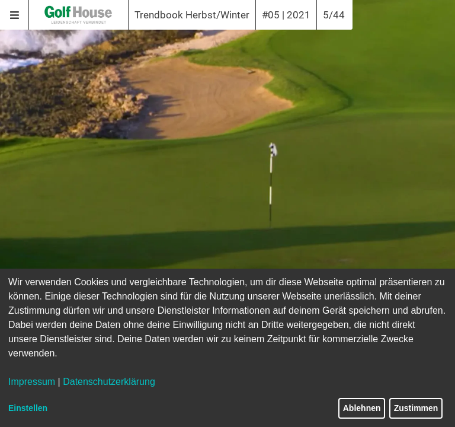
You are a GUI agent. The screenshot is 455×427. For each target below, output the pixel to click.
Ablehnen (362, 408)
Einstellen (27, 408)
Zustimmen (416, 408)
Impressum (31, 382)
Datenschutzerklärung (109, 382)
